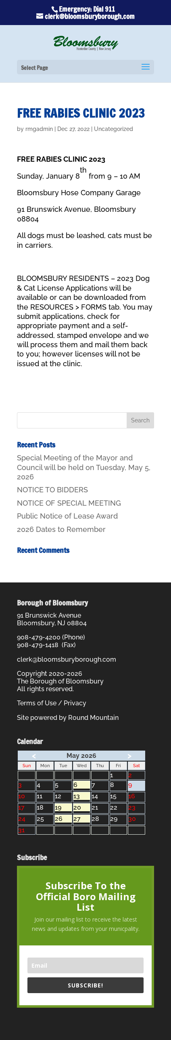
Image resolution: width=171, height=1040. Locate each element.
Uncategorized (113, 129)
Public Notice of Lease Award (67, 516)
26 (63, 819)
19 (63, 807)
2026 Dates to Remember (61, 529)
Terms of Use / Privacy (51, 703)
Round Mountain (93, 717)
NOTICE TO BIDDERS (52, 489)
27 (81, 819)
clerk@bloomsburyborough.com (66, 659)
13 (81, 796)
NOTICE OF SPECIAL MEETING (69, 503)
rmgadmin (39, 129)
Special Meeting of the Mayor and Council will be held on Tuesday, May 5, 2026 (83, 467)
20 (81, 807)
